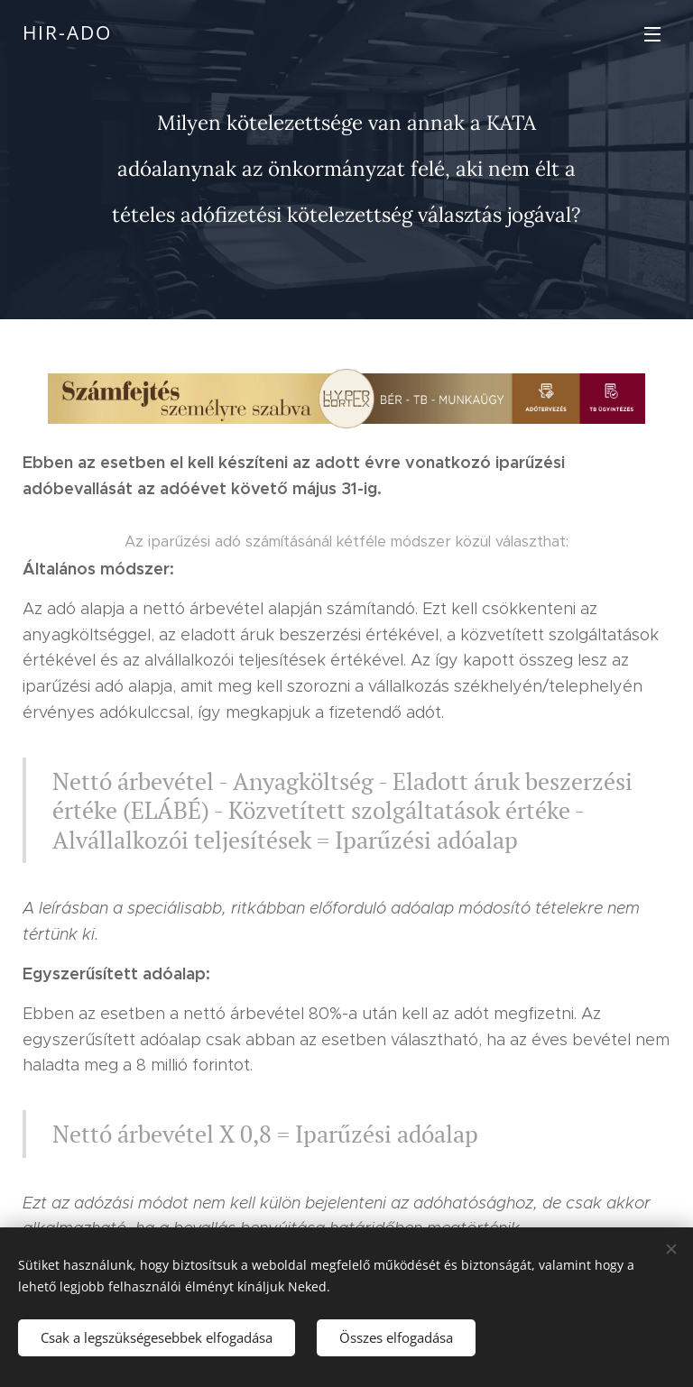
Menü (652, 34)
